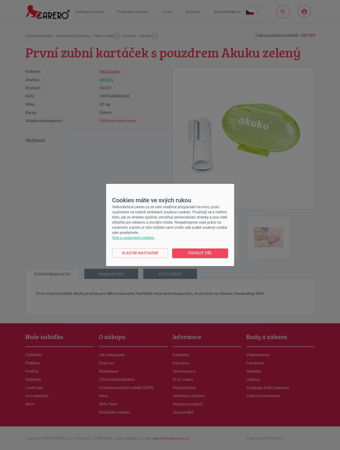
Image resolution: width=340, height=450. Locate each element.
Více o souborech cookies (133, 238)
